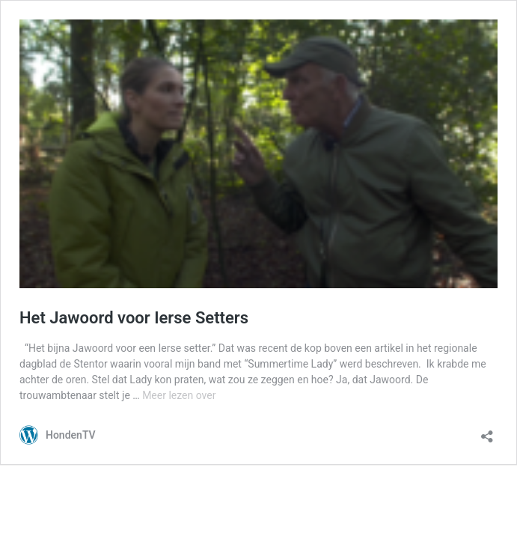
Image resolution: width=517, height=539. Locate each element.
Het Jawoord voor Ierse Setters (133, 317)
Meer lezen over (178, 395)
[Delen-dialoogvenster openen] (487, 431)
